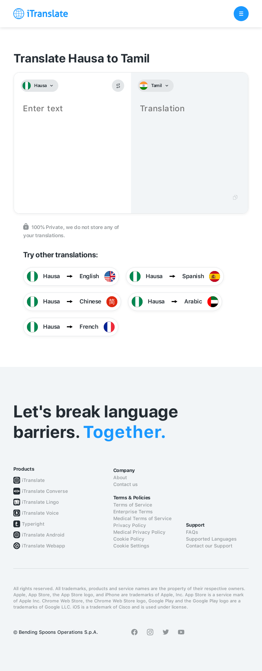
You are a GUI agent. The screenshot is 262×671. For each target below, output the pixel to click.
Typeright (33, 524)
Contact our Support (209, 545)
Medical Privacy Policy (139, 532)
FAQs (192, 532)
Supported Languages (211, 539)
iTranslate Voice (40, 513)
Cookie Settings (131, 545)
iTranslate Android (43, 535)
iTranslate (33, 480)
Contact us (125, 484)
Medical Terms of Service (142, 518)
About (120, 477)
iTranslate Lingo (40, 502)
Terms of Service (132, 505)
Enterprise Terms (133, 511)
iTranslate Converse (45, 491)
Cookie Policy (128, 539)
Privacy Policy (129, 525)
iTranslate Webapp (43, 545)
